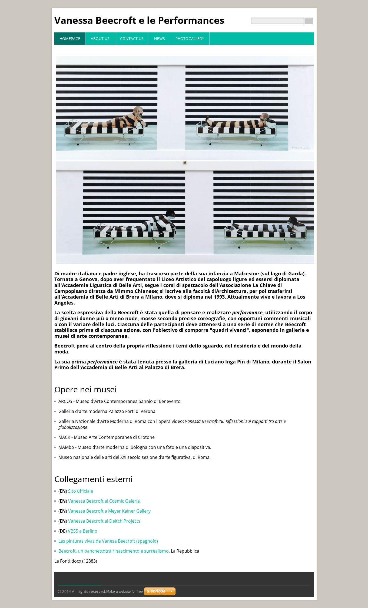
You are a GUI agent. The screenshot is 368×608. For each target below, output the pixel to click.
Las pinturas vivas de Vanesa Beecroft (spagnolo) (108, 541)
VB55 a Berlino (82, 531)
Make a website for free (124, 591)
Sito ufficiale (80, 491)
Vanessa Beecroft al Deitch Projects (104, 521)
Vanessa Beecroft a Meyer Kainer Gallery (109, 511)
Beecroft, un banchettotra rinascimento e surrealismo (113, 551)
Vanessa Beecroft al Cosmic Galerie (104, 501)
